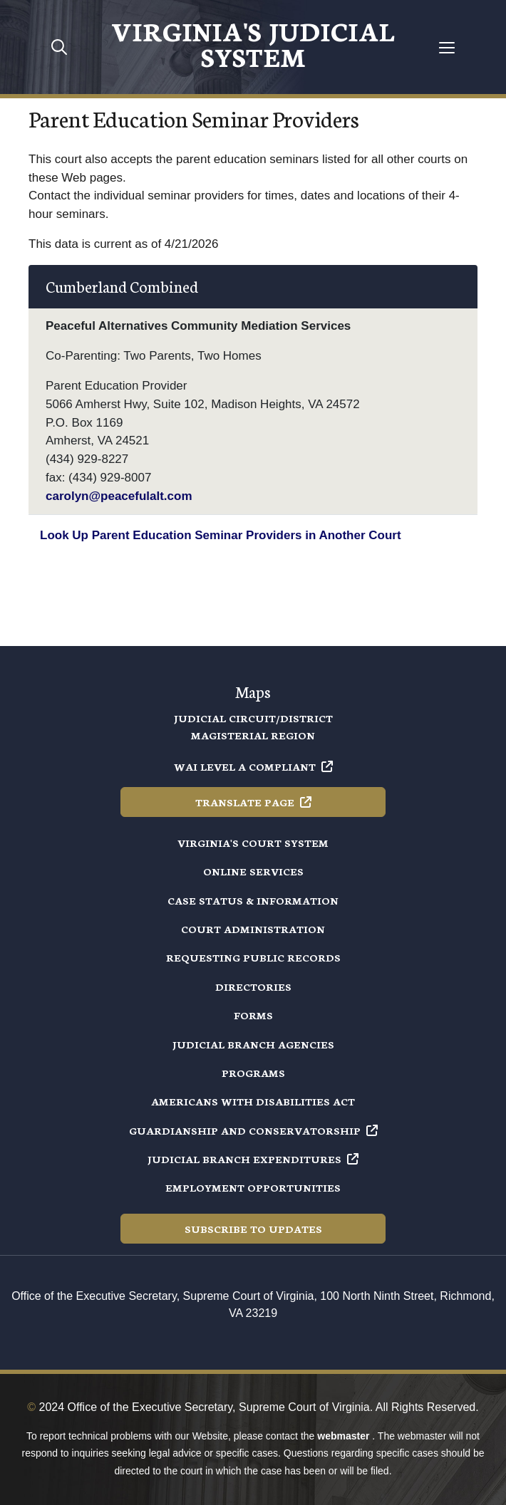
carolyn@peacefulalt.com (119, 496)
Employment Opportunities (253, 1187)
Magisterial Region (253, 735)
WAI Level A (253, 766)
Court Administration (253, 929)
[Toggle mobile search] (59, 47)
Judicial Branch (253, 1159)
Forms (253, 1015)
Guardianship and (253, 1130)
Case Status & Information (253, 900)
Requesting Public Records (253, 957)
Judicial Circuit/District (253, 718)
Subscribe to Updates (253, 1229)
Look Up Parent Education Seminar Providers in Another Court (220, 535)
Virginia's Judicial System (253, 42)
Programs (253, 1073)
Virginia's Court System (253, 842)
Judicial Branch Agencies (253, 1044)
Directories (253, 986)
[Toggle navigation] (446, 47)
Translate (253, 802)
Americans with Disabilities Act (253, 1101)
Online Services (253, 871)
